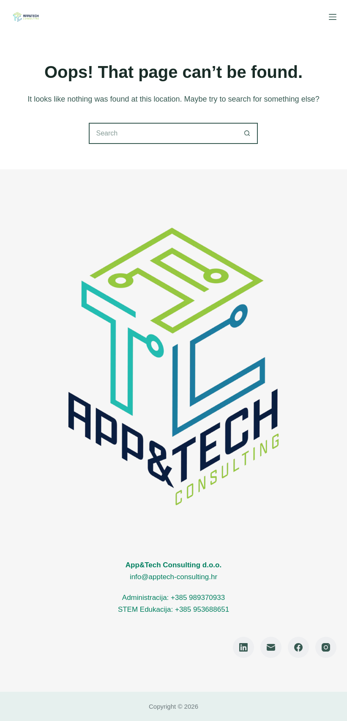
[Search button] (247, 133)
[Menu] (332, 17)
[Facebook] (298, 647)
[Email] (270, 647)
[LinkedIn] (243, 647)
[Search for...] (163, 133)
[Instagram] (325, 647)
